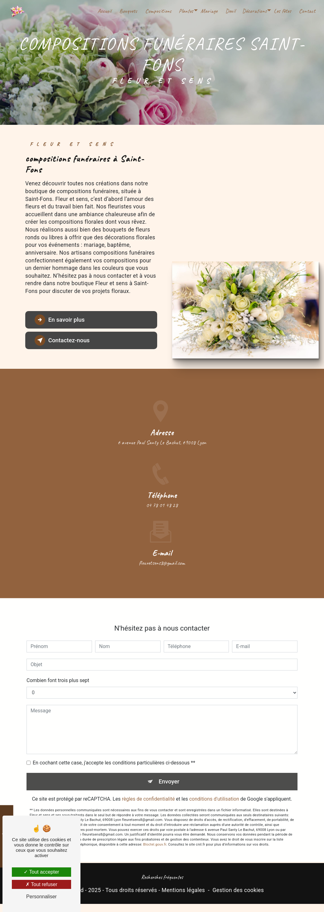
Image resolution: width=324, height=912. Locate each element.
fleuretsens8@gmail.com (162, 556)
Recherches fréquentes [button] (162, 877)
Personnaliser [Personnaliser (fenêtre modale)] (41, 896)
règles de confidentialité (148, 792)
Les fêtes (282, 11)
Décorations (254, 11)
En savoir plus (60, 320)
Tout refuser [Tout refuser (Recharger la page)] (41, 884)
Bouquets (128, 11)
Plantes (185, 11)
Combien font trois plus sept (58, 673)
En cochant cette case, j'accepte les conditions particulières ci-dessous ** (114, 756)
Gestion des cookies (238, 890)
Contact (307, 11)
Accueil (104, 11)
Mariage (208, 11)
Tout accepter (41, 872)
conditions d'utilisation (214, 792)
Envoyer (169, 774)
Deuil (230, 11)
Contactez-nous (63, 340)
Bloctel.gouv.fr (154, 838)
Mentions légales (183, 890)
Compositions (158, 11)
